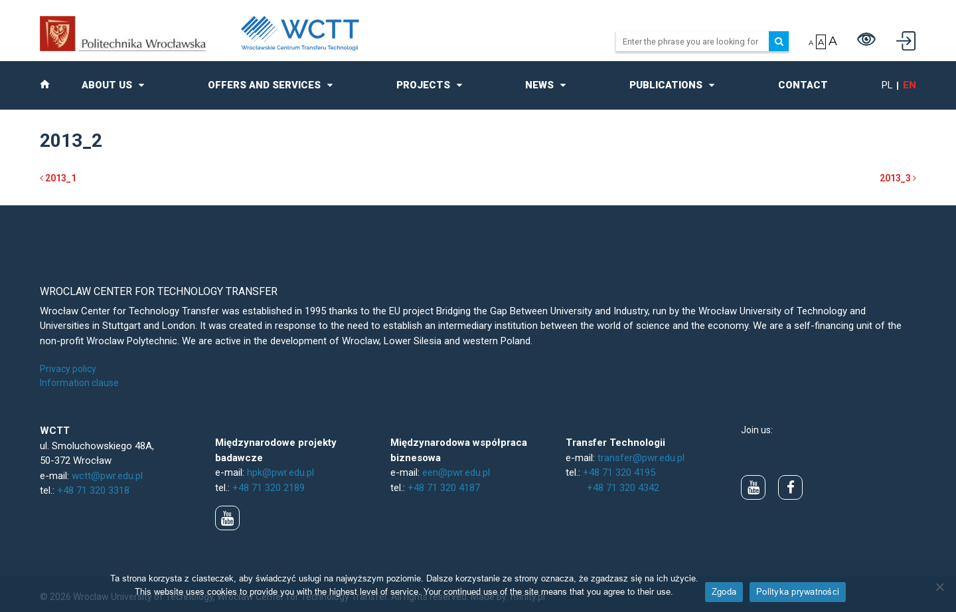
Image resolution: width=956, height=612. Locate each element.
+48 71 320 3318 (93, 490)
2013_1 (58, 178)
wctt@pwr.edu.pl (107, 476)
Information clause (79, 382)
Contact (803, 85)
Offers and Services (264, 85)
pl (887, 85)
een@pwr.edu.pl (456, 472)
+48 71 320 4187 (444, 488)
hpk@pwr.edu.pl (280, 472)
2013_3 (898, 178)
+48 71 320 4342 (623, 488)
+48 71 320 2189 (268, 488)
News (539, 85)
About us (107, 85)
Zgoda (724, 591)
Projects (423, 85)
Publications (665, 85)
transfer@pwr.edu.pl (641, 458)
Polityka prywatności (797, 591)
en (909, 85)
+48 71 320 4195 (619, 472)
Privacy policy (68, 368)
